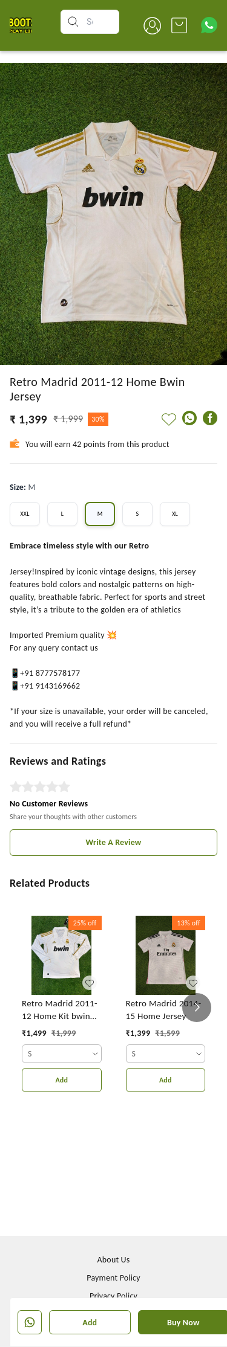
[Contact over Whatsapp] (209, 25)
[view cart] (179, 25)
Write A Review (114, 842)
